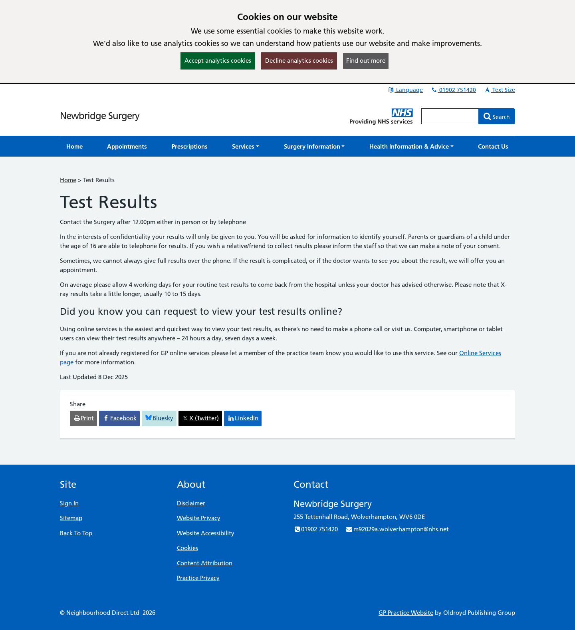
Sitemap (71, 518)
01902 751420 (453, 89)
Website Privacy (198, 518)
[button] (246, 146)
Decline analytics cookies (299, 60)
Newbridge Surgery (99, 115)
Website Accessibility (205, 533)
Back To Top (76, 533)
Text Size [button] (499, 89)
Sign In (69, 503)
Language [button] (405, 89)
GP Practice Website (406, 612)
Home (68, 180)
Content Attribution (204, 563)
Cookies (187, 548)
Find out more (365, 60)
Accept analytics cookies (217, 60)
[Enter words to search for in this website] (450, 116)
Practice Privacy (198, 578)
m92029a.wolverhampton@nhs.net (396, 529)
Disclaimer (191, 503)
